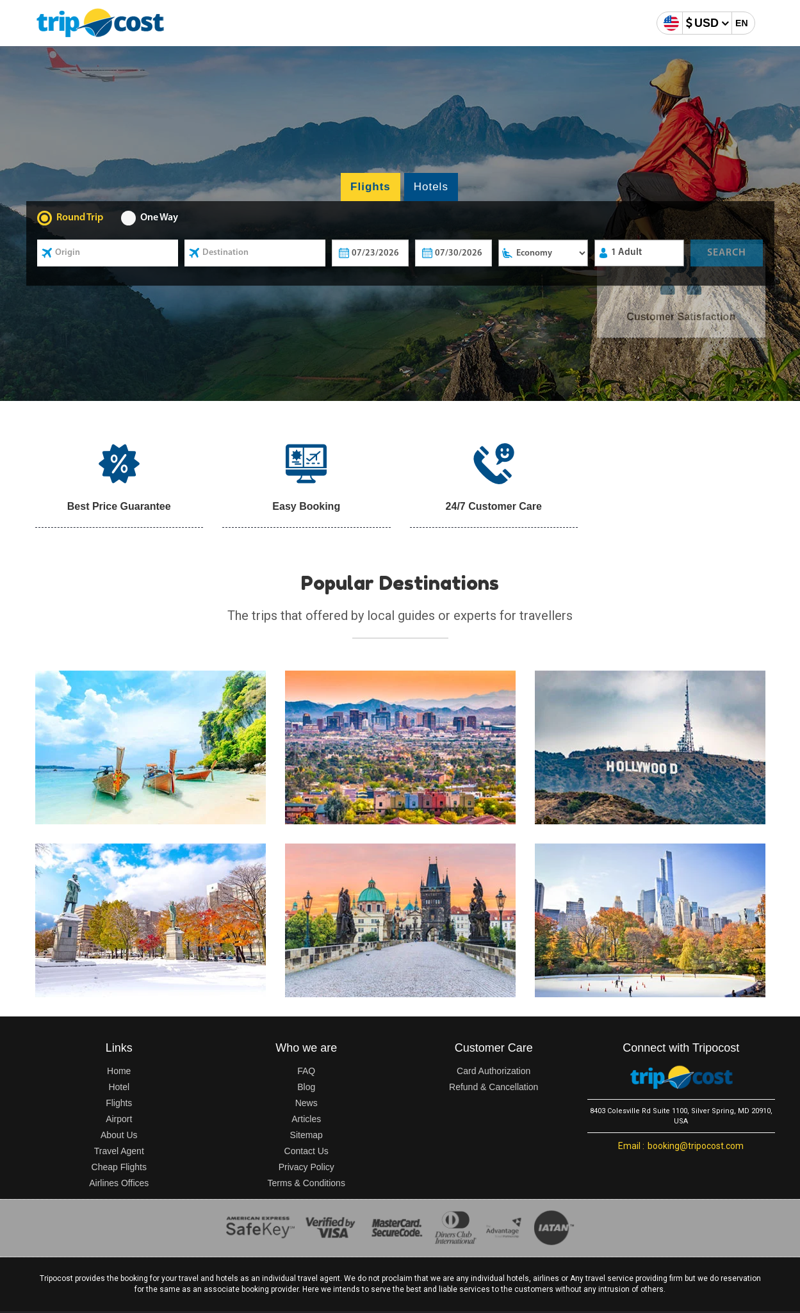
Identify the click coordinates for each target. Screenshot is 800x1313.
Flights (119, 1103)
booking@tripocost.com (681, 1146)
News (306, 1103)
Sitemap (306, 1135)
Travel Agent (119, 1151)
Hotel (118, 1087)
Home (119, 1071)
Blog (306, 1087)
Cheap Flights (119, 1167)
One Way (159, 218)
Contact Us (306, 1151)
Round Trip (79, 218)
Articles (306, 1119)
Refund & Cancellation (493, 1087)
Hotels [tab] (431, 187)
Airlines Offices (119, 1183)
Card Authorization (493, 1071)
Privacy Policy (306, 1167)
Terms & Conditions (306, 1183)
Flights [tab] (370, 187)
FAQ (306, 1071)
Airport (119, 1119)
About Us (119, 1135)
